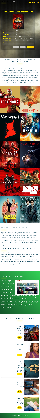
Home (4, 1)
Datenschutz (16, 415)
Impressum (13, 415)
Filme (8, 1)
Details (19, 337)
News (13, 1)
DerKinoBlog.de (26, 415)
